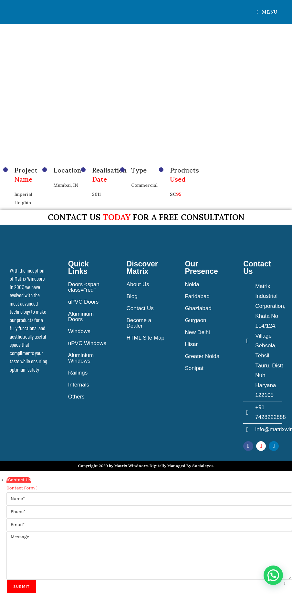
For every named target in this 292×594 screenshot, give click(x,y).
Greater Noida (202, 356)
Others (76, 397)
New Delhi (197, 332)
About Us (138, 284)
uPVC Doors (83, 302)
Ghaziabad (198, 308)
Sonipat (194, 368)
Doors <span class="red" (83, 287)
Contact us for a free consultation (146, 217)
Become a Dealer (139, 323)
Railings (78, 373)
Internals (78, 385)
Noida (192, 284)
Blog (132, 296)
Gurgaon (195, 320)
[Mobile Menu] (267, 12)
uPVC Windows (87, 343)
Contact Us (140, 308)
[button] (273, 575)
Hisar (191, 344)
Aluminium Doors (81, 316)
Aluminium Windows (81, 358)
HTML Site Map (145, 338)
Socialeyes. (203, 465)
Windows (79, 331)
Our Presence (201, 267)
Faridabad (197, 296)
